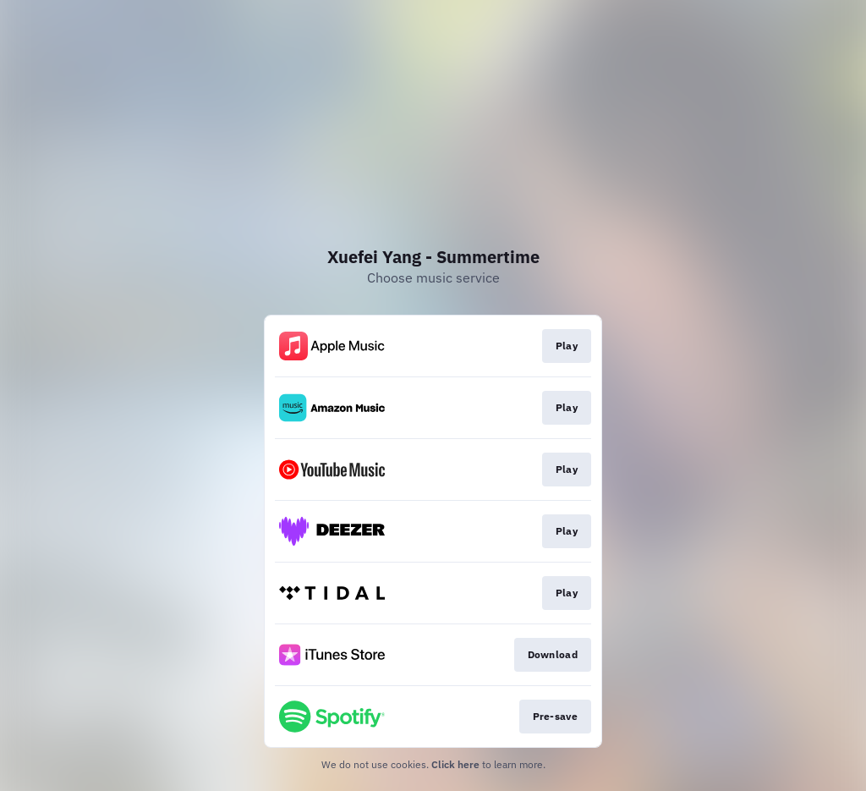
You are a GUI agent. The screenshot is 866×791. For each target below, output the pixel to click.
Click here (455, 764)
